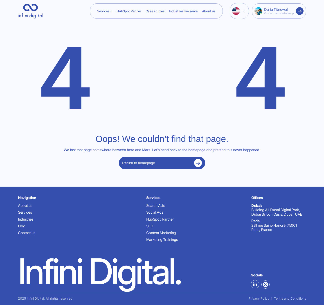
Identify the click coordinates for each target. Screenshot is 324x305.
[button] (104, 11)
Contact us (26, 233)
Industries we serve (183, 11)
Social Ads (154, 212)
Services (103, 11)
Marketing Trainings (162, 239)
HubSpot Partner (129, 11)
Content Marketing (161, 233)
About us (209, 11)
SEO (149, 226)
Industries (26, 219)
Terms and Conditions (290, 298)
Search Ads (155, 205)
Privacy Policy (259, 298)
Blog (21, 226)
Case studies (155, 11)
